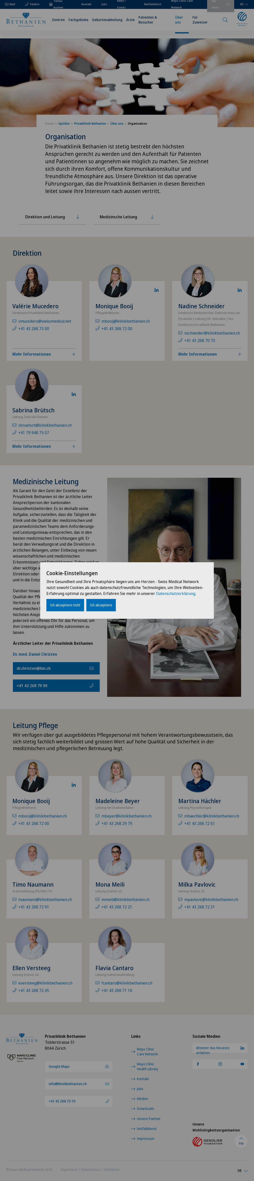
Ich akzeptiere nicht (65, 605)
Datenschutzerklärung (175, 593)
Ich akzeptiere (101, 605)
